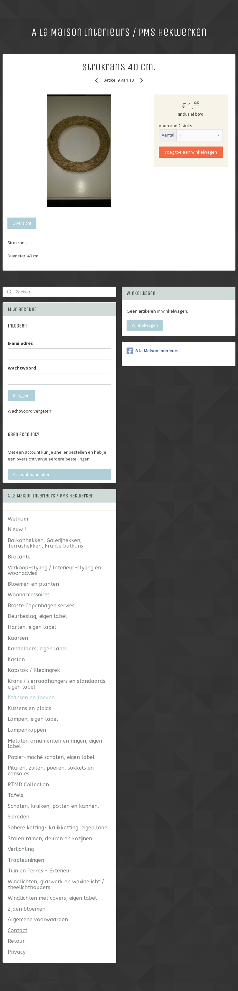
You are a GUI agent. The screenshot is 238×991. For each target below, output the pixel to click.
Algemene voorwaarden (38, 919)
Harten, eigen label (32, 627)
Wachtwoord (22, 368)
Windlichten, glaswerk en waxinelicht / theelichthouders (56, 884)
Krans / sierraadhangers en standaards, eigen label (57, 684)
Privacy (16, 952)
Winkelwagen (145, 325)
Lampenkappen (27, 730)
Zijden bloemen (26, 909)
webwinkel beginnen (155, 979)
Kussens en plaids (29, 708)
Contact (17, 930)
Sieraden (18, 817)
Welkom (18, 519)
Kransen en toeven (31, 697)
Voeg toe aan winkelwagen (190, 152)
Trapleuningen (26, 860)
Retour (16, 941)
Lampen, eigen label (33, 719)
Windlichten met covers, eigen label (52, 898)
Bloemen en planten (33, 584)
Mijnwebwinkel (211, 979)
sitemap (117, 979)
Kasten (16, 659)
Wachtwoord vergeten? (30, 411)
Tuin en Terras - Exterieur (39, 871)
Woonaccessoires (29, 595)
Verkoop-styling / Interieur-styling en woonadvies (54, 570)
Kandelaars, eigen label (37, 649)
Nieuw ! (17, 529)
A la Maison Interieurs (153, 351)
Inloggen (21, 395)
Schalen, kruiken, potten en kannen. (53, 806)
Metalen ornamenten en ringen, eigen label (55, 744)
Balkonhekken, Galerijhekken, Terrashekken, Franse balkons (45, 543)
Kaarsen (18, 638)
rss (130, 979)
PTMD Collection (28, 784)
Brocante (19, 557)
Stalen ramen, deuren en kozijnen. (50, 838)
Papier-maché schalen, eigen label (51, 757)
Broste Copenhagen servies (41, 606)
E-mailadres (20, 343)
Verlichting (21, 849)
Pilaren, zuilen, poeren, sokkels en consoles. (51, 771)
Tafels (15, 795)
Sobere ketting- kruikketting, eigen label (58, 828)
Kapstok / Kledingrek (34, 670)
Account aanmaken (32, 474)
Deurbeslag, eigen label (37, 616)
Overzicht (22, 223)
